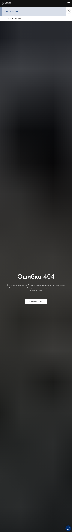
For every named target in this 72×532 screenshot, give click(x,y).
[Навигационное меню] (69, 3)
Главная (10, 18)
